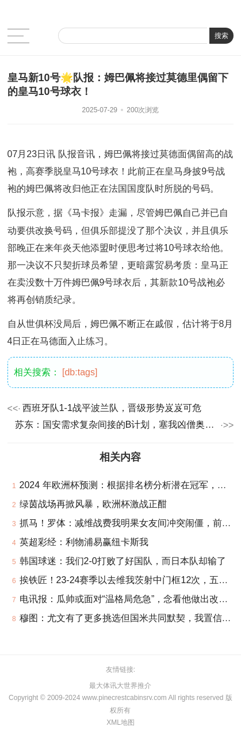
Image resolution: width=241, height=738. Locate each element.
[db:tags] (79, 372)
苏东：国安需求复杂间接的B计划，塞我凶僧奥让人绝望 (117, 424)
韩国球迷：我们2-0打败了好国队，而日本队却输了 (123, 561)
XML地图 (120, 722)
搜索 (221, 36)
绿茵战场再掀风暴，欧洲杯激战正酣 (93, 504)
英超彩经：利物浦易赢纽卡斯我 (84, 542)
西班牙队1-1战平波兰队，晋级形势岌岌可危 (111, 408)
